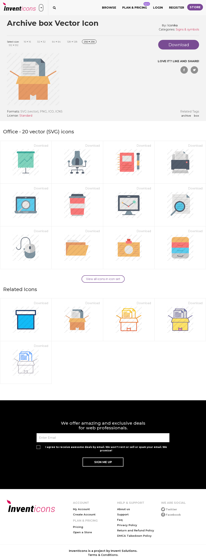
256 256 (89, 41)
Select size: (13, 41)
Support (123, 514)
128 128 (72, 41)
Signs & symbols (187, 29)
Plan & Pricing (136, 5)
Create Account (84, 514)
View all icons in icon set (103, 279)
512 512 (13, 45)
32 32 (41, 41)
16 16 (27, 41)
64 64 (56, 41)
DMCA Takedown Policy (134, 535)
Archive (186, 115)
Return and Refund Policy (135, 530)
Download (41, 145)
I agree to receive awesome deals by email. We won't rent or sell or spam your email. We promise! (106, 448)
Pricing (78, 527)
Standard (25, 115)
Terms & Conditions (103, 555)
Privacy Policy (127, 525)
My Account (81, 509)
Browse (109, 7)
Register (176, 7)
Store (195, 7)
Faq (120, 519)
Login (158, 7)
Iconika (172, 25)
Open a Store (82, 532)
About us (123, 509)
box (196, 115)
